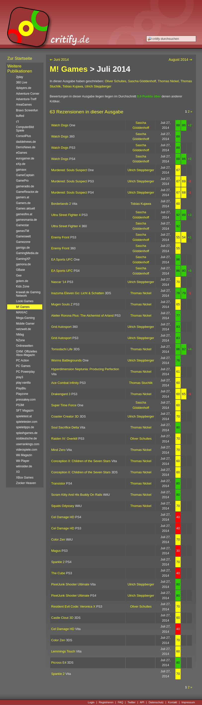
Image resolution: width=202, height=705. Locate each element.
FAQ (120, 702)
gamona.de (23, 264)
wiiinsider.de (24, 466)
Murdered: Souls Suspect (69, 170)
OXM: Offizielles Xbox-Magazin (26, 353)
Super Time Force (64, 405)
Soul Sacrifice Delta (65, 427)
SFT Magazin (24, 410)
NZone (20, 340)
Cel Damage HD (62, 517)
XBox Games (24, 477)
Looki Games (24, 301)
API (142, 702)
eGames (21, 152)
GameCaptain (25, 175)
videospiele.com (26, 449)
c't (17, 121)
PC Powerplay (25, 371)
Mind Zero (58, 450)
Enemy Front (60, 237)
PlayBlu (21, 388)
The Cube (58, 573)
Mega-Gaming (25, 318)
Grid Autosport (61, 327)
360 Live (21, 82)
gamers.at (22, 197)
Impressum (188, 702)
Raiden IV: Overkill (64, 438)
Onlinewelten (24, 346)
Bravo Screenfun (27, 110)
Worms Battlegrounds (66, 360)
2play (19, 77)
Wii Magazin (24, 455)
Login (91, 702)
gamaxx (21, 169)
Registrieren (106, 702)
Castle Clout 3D (62, 618)
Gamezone (23, 242)
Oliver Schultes (115, 81)
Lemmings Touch (63, 651)
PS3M (20, 405)
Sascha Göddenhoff (142, 81)
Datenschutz (156, 702)
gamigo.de (23, 247)
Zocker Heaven (26, 483)
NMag (20, 334)
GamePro (22, 180)
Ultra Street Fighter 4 (66, 215)
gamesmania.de (26, 219)
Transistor (58, 483)
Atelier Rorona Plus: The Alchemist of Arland (82, 315)
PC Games (23, 366)
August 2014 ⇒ (180, 60)
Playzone (22, 394)
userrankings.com (27, 444)
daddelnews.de (26, 141)
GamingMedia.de (27, 253)
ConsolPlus (23, 136)
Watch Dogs (59, 125)
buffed (20, 116)
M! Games (69, 69)
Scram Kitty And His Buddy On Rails (76, 494)
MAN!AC (21, 312)
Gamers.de (23, 203)
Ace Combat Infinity (65, 383)
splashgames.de (26, 433)
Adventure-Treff (26, 99)
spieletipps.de (25, 427)
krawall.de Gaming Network (28, 293)
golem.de (22, 281)
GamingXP (23, 259)
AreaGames (24, 104)
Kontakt (172, 702)
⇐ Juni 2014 (59, 60)
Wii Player (22, 461)
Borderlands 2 (61, 204)
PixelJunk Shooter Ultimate (70, 584)
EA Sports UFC (62, 259)
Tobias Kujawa (73, 86)
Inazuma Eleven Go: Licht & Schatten (77, 293)
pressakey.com (26, 399)
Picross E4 (58, 662)
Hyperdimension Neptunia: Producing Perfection (85, 369)
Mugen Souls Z (62, 304)
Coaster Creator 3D (65, 416)
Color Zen (58, 539)
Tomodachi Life (62, 349)
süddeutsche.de (26, 438)
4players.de (23, 88)
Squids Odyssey (62, 506)
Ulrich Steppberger (98, 86)
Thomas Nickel (168, 81)
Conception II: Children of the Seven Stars (81, 461)
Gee (18, 275)
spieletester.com (26, 421)
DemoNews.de (25, 147)
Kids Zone (22, 286)
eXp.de (20, 164)
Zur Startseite (19, 58)
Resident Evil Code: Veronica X (73, 606)
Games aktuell (25, 208)
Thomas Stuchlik (141, 383)
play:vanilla (23, 382)
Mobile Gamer (25, 323)
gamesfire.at (24, 214)
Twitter (131, 702)
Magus (56, 551)
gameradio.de (25, 186)
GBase (20, 270)
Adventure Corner (27, 93)
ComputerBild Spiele (25, 128)
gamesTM (22, 231)
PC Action (22, 360)
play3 (19, 377)
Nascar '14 (58, 282)
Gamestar (22, 225)
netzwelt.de (23, 329)
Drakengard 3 (61, 394)
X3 (18, 472)
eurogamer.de (25, 158)
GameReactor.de (27, 192)
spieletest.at (24, 416)
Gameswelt (23, 236)
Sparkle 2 (58, 562)
